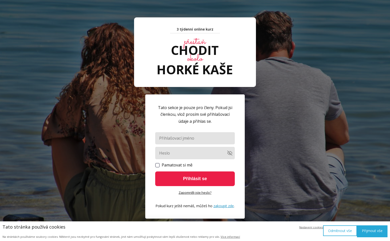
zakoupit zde (223, 205)
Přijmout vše (372, 230)
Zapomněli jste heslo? (195, 192)
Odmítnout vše (340, 230)
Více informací (230, 237)
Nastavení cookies (311, 227)
